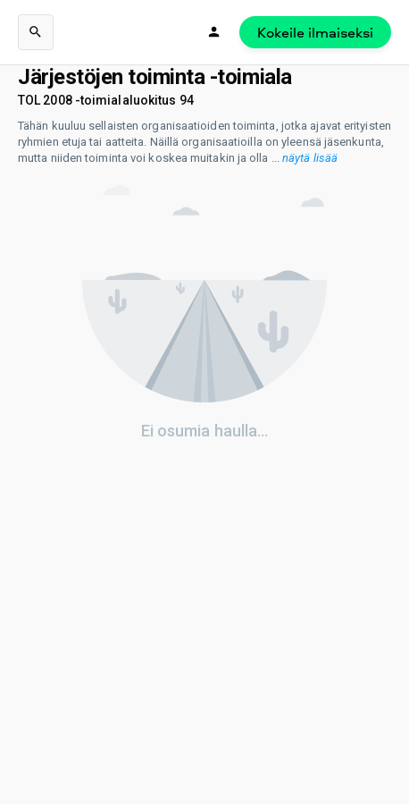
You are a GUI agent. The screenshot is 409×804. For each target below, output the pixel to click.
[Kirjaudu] (214, 32)
